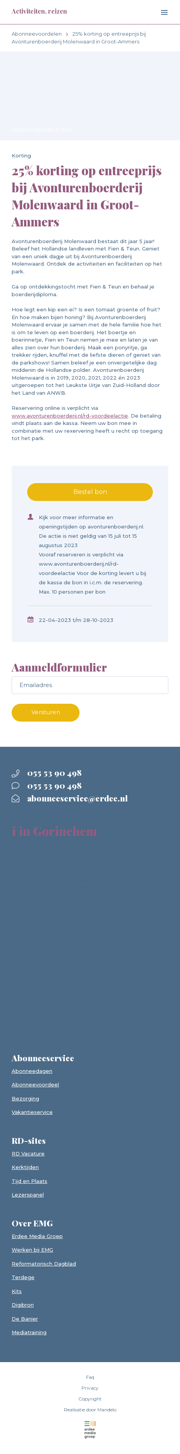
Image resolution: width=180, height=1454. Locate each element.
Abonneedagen (32, 1071)
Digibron (23, 1305)
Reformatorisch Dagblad (44, 1264)
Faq (90, 1377)
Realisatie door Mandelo (90, 1410)
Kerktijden (25, 1167)
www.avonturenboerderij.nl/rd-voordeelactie (70, 416)
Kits (17, 1291)
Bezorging (25, 1098)
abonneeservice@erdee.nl (70, 798)
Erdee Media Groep (37, 1236)
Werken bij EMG (32, 1250)
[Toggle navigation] (157, 12)
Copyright (90, 1399)
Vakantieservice (32, 1112)
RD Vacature (28, 1153)
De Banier (25, 1319)
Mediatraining (29, 1332)
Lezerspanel (28, 1195)
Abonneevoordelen (37, 34)
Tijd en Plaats (29, 1181)
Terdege (23, 1277)
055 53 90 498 (47, 772)
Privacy (90, 1388)
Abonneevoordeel (35, 1084)
